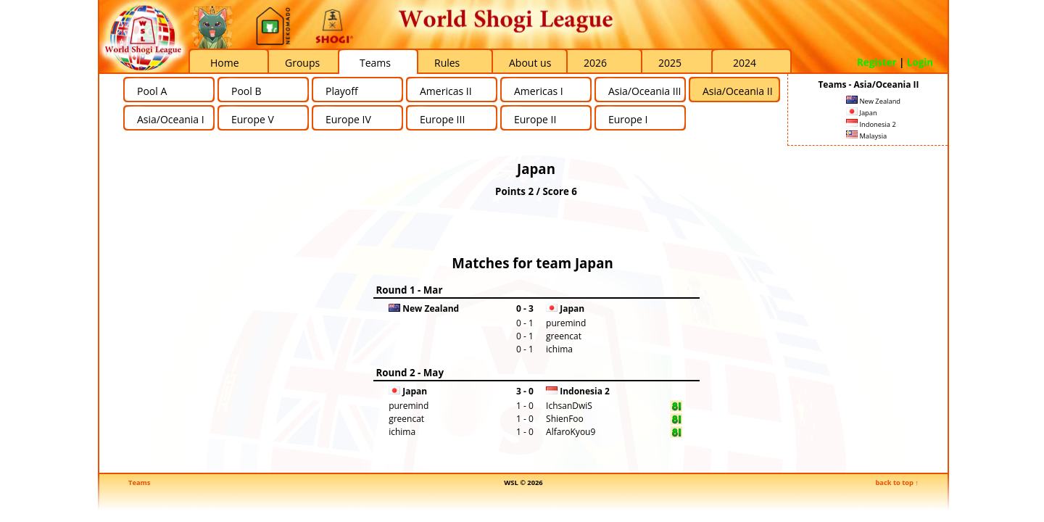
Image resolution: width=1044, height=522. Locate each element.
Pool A (152, 91)
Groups (302, 63)
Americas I (538, 91)
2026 (595, 63)
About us (530, 63)
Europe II (535, 119)
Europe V (252, 119)
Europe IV (348, 119)
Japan (861, 112)
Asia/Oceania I (170, 119)
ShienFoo (565, 419)
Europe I (627, 119)
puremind (566, 323)
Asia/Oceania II (738, 91)
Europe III (442, 119)
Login (920, 62)
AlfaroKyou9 (570, 432)
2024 (744, 63)
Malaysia (866, 136)
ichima (559, 349)
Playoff (342, 91)
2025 (670, 63)
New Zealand (873, 101)
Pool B (246, 91)
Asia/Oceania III (644, 91)
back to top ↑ (897, 482)
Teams (375, 63)
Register (877, 62)
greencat (563, 336)
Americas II (446, 91)
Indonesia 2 (871, 124)
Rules (447, 63)
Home (224, 63)
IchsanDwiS (569, 405)
